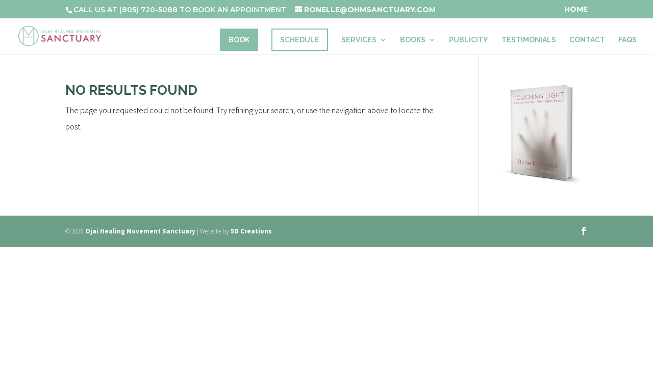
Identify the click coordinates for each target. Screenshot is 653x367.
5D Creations (251, 231)
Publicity (468, 40)
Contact (587, 40)
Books (412, 40)
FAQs (627, 40)
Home (576, 10)
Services (358, 40)
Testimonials (528, 40)
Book (239, 40)
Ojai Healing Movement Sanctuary (140, 231)
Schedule (299, 40)
